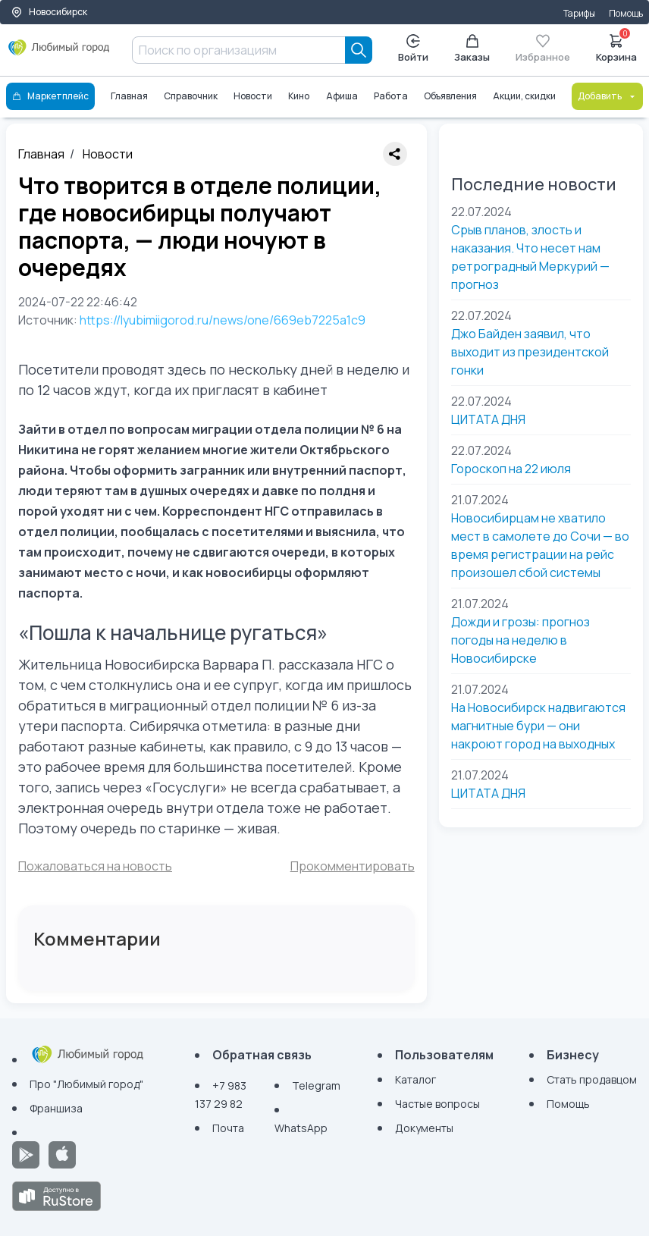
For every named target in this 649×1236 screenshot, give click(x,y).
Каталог (415, 1079)
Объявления (450, 95)
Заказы (472, 49)
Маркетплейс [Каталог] (50, 95)
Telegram (316, 1085)
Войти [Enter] (413, 49)
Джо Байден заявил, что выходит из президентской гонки (530, 351)
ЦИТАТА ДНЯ (488, 419)
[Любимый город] (59, 53)
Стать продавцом (592, 1079)
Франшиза (56, 1108)
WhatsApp (301, 1128)
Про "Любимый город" (86, 1084)
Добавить (607, 95)
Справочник (191, 95)
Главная (129, 95)
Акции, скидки (524, 95)
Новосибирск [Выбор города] (49, 11)
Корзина (616, 47)
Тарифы (579, 13)
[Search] (358, 50)
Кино (298, 95)
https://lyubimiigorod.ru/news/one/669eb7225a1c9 (222, 320)
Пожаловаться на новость (95, 866)
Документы (424, 1128)
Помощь (626, 13)
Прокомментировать (352, 866)
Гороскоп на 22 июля (511, 468)
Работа (391, 95)
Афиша (342, 95)
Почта (228, 1128)
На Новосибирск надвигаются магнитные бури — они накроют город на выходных (538, 725)
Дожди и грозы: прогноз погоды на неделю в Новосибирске (520, 640)
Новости (253, 95)
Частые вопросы (437, 1103)
